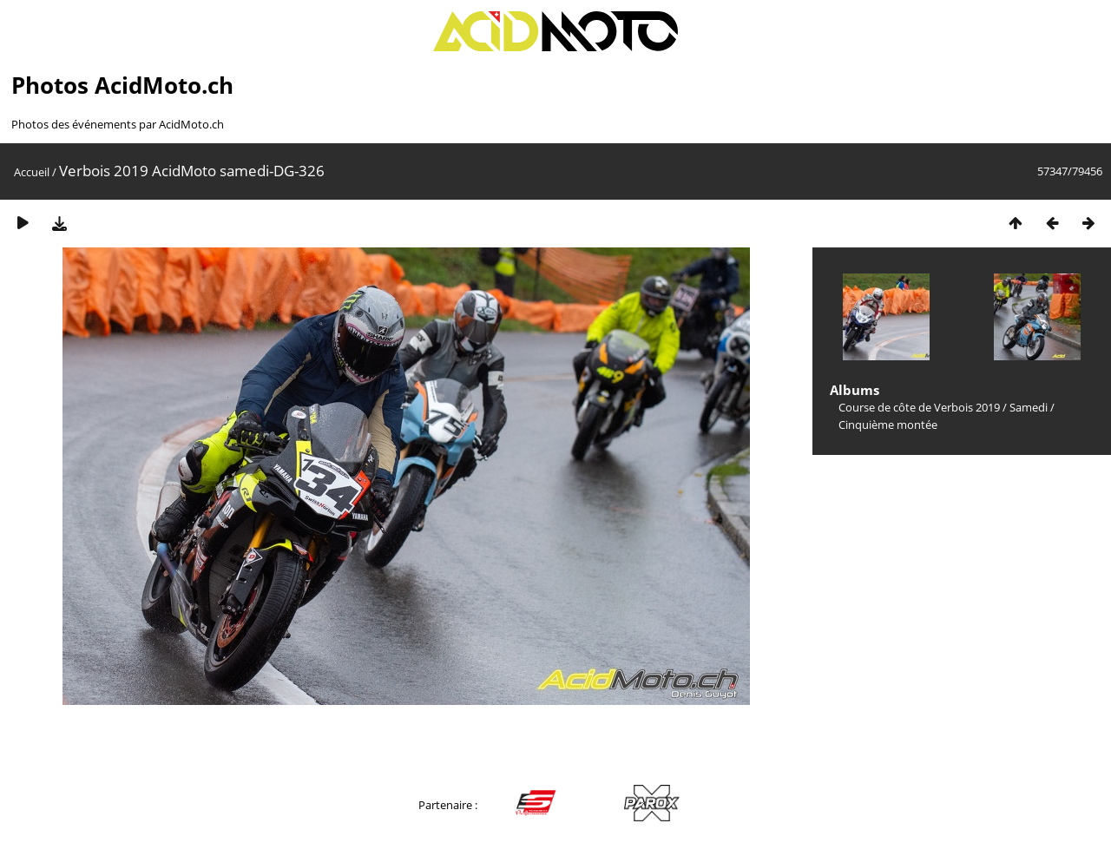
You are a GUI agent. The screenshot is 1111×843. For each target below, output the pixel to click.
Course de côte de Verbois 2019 (919, 407)
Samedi (1028, 407)
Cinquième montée (887, 424)
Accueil (31, 172)
